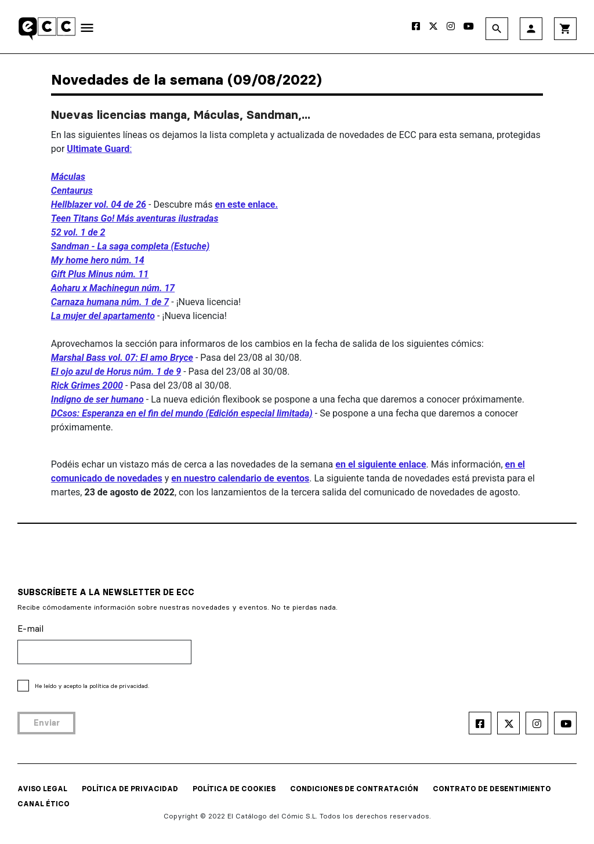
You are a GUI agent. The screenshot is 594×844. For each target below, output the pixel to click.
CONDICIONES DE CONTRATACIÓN (354, 788)
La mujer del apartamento (103, 315)
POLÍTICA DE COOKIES (234, 788)
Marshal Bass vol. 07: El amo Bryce (122, 357)
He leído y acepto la (92, 686)
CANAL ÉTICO (43, 803)
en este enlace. (246, 204)
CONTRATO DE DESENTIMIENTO (492, 788)
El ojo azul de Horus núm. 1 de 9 (116, 371)
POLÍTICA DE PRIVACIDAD (130, 788)
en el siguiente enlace (380, 464)
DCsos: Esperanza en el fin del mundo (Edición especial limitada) (182, 413)
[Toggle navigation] (87, 30)
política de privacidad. (119, 686)
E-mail (30, 628)
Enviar (47, 723)
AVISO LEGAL (42, 788)
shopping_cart (565, 29)
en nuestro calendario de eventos (240, 478)
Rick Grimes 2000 (87, 385)
